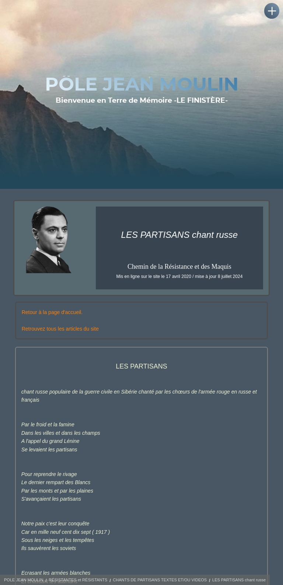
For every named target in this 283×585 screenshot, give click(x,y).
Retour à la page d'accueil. (52, 312)
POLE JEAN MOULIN (23, 580)
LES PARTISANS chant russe (239, 580)
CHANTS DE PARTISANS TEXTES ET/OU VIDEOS (160, 580)
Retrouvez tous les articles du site (60, 329)
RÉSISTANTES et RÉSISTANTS (78, 580)
